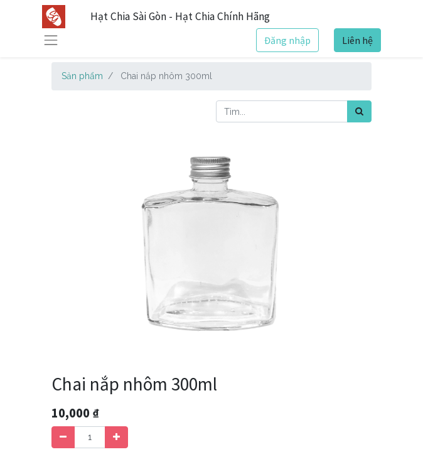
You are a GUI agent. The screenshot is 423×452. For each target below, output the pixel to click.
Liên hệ (357, 40)
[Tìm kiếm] (359, 111)
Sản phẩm (82, 76)
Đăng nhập (287, 40)
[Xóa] (63, 437)
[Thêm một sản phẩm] (116, 437)
